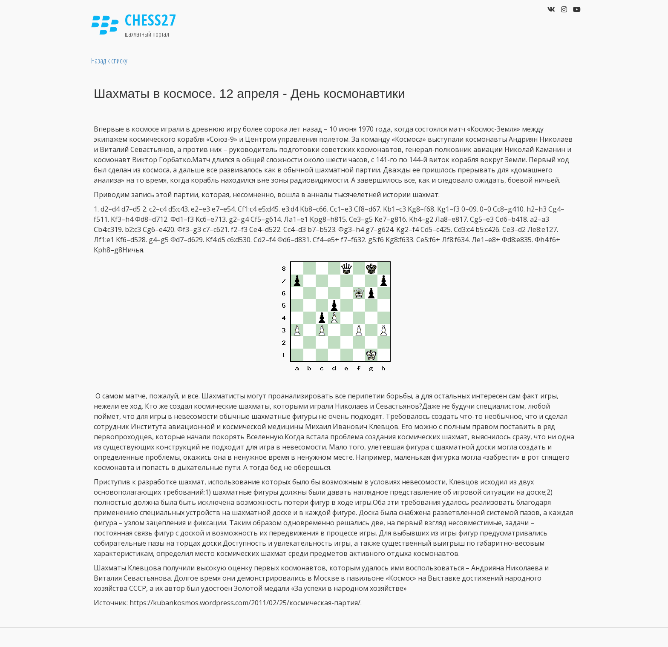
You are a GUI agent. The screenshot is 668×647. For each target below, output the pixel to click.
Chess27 (151, 19)
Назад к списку (109, 60)
